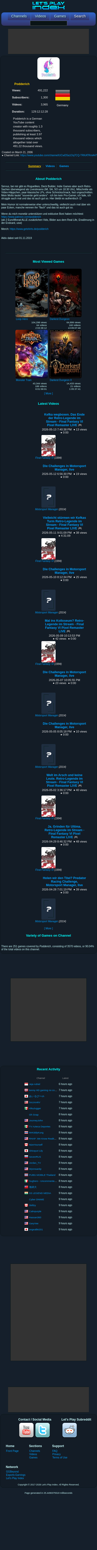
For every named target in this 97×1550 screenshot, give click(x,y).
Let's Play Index (15, 1478)
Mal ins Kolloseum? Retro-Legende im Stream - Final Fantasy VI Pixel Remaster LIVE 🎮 (64, 626)
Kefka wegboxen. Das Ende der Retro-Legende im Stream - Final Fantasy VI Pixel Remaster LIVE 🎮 (64, 420)
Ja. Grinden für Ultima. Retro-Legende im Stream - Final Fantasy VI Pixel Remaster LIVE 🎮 (64, 832)
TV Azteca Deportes (39, 1126)
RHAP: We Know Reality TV (44, 1138)
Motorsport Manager (46, 509)
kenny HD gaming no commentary (47, 1090)
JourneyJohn (36, 1120)
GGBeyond (12, 1471)
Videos (50, 166)
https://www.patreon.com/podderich (21, 216)
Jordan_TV (35, 1162)
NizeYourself (35, 1144)
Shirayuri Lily (36, 1150)
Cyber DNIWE (36, 1199)
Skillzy (32, 1205)
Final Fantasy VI (44, 457)
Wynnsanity (35, 1168)
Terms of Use (59, 1457)
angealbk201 (36, 1229)
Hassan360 (35, 1217)
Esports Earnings (16, 1475)
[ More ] (48, 393)
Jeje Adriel (34, 1083)
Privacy (56, 1454)
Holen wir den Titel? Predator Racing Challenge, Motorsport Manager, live (64, 881)
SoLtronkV (34, 1102)
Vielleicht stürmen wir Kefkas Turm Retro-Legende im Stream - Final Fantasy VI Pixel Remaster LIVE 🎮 (64, 523)
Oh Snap (34, 1114)
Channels (34, 1451)
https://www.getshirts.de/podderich (29, 229)
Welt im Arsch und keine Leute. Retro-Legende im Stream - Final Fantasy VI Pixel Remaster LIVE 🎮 (64, 780)
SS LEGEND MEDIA (40, 1192)
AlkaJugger (35, 1108)
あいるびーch (36, 1096)
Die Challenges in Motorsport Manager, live (64, 467)
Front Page (12, 1451)
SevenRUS (35, 1156)
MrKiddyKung (36, 1132)
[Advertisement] (48, 41)
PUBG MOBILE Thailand (42, 1174)
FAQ (54, 1451)
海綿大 (33, 1186)
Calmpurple (35, 1211)
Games (64, 166)
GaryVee (33, 1223)
